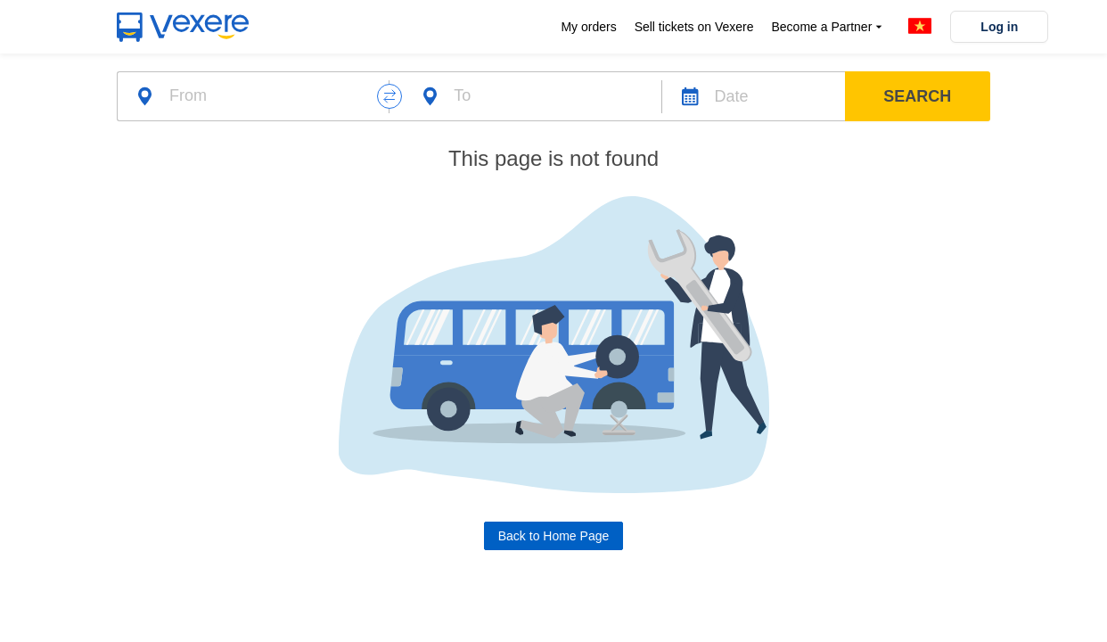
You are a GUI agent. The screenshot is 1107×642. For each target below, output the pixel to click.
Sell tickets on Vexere (694, 27)
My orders (588, 27)
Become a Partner (828, 27)
